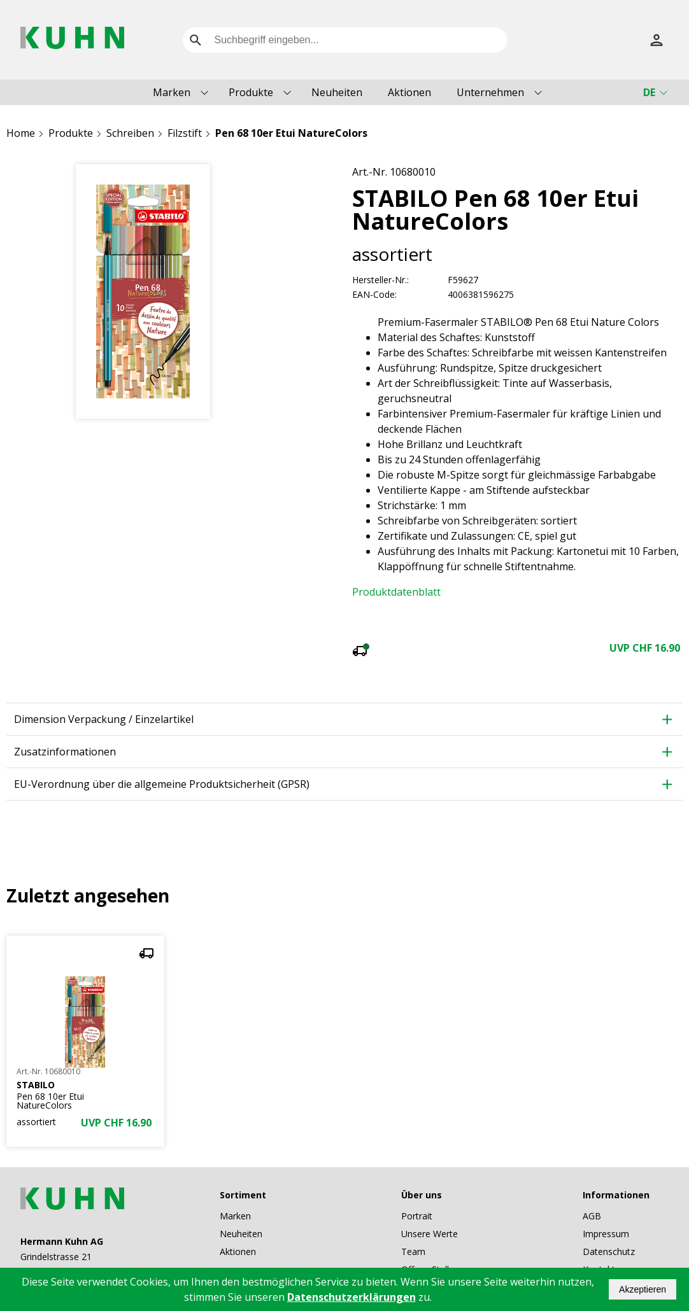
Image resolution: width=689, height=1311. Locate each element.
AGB (592, 1162)
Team (413, 1198)
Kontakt (599, 1216)
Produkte (251, 92)
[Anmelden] (656, 40)
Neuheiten (336, 92)
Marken (171, 92)
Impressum (606, 1180)
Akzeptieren (642, 1289)
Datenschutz (609, 1198)
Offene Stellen (430, 1216)
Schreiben (130, 133)
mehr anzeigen (517, 556)
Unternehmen (490, 92)
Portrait (416, 1162)
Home (20, 133)
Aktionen (409, 92)
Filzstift (184, 133)
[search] (195, 40)
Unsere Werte (429, 1180)
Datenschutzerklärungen (351, 1297)
